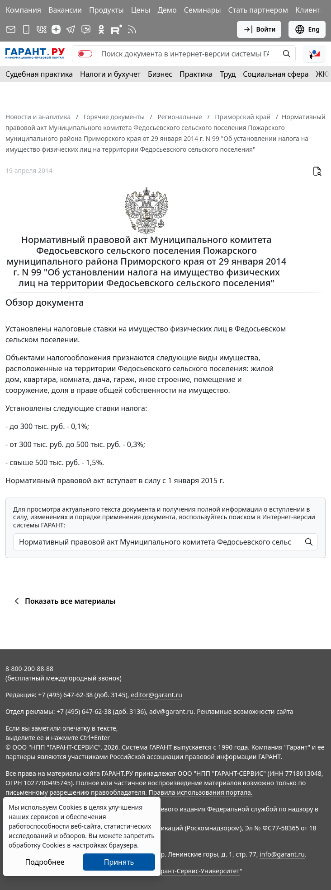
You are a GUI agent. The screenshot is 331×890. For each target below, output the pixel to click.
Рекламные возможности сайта (245, 711)
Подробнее (44, 862)
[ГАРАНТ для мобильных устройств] (26, 29)
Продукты (106, 10)
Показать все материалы (63, 601)
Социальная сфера (276, 74)
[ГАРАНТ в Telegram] (70, 29)
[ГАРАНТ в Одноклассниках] (101, 29)
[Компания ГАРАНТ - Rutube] (116, 29)
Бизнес (160, 74)
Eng (307, 29)
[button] (314, 53)
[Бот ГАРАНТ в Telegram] (85, 29)
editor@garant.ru (156, 694)
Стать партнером (258, 10)
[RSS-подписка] (132, 29)
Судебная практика (39, 74)
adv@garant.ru (171, 711)
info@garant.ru (282, 854)
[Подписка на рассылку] (10, 29)
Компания (23, 10)
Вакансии (65, 10)
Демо (166, 10)
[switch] (85, 53)
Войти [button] (259, 29)
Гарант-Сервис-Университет (197, 871)
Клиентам (312, 10)
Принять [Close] (119, 862)
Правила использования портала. (200, 792)
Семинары (202, 10)
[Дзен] (56, 29)
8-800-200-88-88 (29, 668)
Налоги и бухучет (110, 74)
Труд (228, 74)
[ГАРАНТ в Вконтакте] (41, 29)
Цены (141, 10)
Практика (196, 74)
